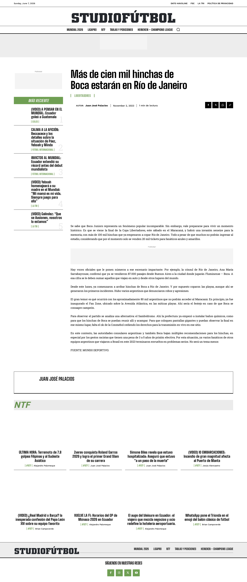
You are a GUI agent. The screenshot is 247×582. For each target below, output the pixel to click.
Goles (35, 121)
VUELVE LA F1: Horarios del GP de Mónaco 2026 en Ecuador (95, 517)
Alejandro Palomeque (44, 465)
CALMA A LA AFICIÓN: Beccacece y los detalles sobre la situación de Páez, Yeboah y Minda (45, 137)
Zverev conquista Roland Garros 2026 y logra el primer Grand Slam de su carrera (95, 456)
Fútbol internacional (42, 149)
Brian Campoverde (44, 529)
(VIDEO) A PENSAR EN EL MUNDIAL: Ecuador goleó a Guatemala (46, 113)
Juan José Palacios (96, 105)
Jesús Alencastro (211, 465)
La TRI (34, 206)
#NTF (28, 465)
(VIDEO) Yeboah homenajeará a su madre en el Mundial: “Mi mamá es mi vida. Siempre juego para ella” (46, 191)
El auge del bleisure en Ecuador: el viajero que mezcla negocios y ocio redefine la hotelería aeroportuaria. (151, 519)
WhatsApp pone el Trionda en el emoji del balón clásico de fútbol (207, 517)
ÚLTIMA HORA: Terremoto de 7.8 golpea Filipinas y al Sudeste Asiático (40, 456)
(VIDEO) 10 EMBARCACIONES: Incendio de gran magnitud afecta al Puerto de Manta (207, 456)
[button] (178, 29)
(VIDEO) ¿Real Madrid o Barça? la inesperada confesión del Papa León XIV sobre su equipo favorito (40, 519)
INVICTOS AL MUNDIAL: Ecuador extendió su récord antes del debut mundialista (47, 163)
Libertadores (82, 95)
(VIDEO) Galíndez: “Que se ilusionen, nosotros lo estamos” (46, 218)
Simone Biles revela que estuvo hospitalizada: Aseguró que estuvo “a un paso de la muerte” (151, 456)
